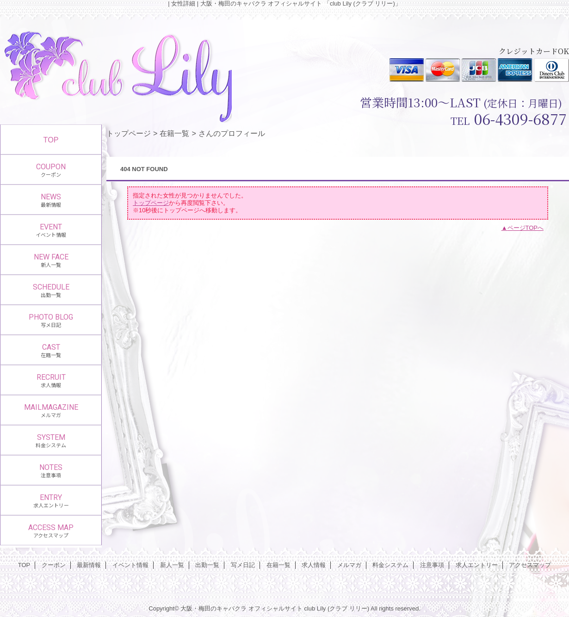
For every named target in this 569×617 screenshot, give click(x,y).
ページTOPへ (525, 227)
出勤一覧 (207, 564)
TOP (51, 140)
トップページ (128, 133)
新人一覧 (172, 564)
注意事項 (432, 564)
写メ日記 (243, 564)
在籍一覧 (174, 133)
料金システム (390, 564)
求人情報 (314, 564)
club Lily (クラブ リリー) (336, 608)
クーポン (54, 564)
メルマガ (349, 564)
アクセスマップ (530, 564)
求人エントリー (477, 564)
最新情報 (89, 564)
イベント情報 (130, 564)
